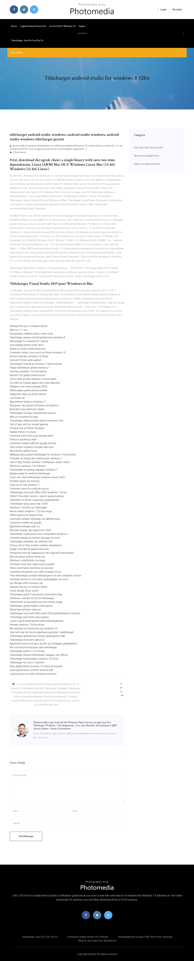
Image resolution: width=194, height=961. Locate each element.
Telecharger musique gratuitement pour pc (33, 413)
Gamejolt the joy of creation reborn (28, 326)
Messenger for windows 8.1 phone (29, 341)
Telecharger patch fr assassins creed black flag (36, 594)
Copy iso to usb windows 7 (25, 484)
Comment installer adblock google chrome (33, 443)
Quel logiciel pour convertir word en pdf (31, 670)
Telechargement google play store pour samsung (145, 936)
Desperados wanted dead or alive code (31, 333)
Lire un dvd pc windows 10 (62, 26)
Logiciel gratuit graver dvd (33, 26)
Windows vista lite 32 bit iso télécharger (32, 598)
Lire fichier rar (17, 397)
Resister (177, 9)
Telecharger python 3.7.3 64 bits (27, 651)
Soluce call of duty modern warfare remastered (35, 545)
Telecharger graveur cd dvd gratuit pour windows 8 (37, 337)
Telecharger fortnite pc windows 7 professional (36, 363)
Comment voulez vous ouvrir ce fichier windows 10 (38, 352)
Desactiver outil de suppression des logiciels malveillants (42, 552)
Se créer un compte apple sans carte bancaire (35, 382)
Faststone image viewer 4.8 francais (87, 936)
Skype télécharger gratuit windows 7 (30, 367)
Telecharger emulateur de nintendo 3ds (31, 541)
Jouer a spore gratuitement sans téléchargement (36, 620)
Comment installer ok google (25, 522)
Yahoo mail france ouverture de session (31, 567)
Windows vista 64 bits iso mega (27, 560)
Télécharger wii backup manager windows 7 (34, 469)
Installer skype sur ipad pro (25, 481)
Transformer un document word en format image (36, 602)
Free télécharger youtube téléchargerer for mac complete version (45, 575)
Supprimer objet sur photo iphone (28, 394)
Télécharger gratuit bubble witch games (31, 605)
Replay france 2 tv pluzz (23, 431)
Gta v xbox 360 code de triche (148, 147)
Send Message (26, 836)
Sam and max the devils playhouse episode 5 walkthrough (41, 632)
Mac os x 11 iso (18, 329)
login (162, 9)
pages (82, 26)
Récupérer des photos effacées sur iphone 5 (34, 405)
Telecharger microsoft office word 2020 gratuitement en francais (45, 613)
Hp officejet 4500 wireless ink (26, 583)
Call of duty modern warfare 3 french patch (33, 379)
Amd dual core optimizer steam (27, 409)
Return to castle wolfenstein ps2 (28, 348)
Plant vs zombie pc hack (23, 439)
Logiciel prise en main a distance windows (33, 673)
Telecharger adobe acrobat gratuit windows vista (36, 420)
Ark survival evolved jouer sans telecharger (33, 647)
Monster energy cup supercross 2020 (30, 530)
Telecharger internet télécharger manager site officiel (39, 654)
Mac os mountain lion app (24, 416)
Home (14, 26)
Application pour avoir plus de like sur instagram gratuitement (43, 643)
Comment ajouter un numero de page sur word (35, 537)
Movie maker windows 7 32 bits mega (31, 511)
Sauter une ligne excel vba (147, 164)
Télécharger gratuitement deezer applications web (37, 636)
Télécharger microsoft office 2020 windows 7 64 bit (38, 492)
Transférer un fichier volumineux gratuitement (34, 499)
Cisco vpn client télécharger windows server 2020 (37, 477)
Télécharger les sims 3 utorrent (27, 662)
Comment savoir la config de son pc (29, 488)
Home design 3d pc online (24, 590)
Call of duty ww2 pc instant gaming (29, 424)
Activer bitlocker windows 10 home (29, 356)
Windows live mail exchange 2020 (28, 386)
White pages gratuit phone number (28, 390)
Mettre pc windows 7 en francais (28, 465)
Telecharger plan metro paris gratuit (29, 617)
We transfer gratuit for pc (23, 450)
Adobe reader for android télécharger (30, 473)
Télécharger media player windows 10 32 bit (34, 658)
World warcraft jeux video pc (25, 609)
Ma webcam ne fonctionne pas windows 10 (33, 628)
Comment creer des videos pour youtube (32, 564)
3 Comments (18, 152)
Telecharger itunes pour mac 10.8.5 (29, 503)
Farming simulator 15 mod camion (28, 371)
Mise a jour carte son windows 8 (97, 940)
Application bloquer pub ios (25, 526)
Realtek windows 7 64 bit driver (27, 624)
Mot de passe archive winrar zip (27, 556)
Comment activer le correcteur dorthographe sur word (39, 579)
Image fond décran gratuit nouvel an (29, 549)
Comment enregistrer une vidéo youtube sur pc (35, 571)
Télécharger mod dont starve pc (27, 639)
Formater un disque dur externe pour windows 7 (36, 458)
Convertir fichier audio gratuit (25, 360)
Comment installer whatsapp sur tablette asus (35, 518)
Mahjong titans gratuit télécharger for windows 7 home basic (43, 454)
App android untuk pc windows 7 (27, 401)
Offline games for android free (26, 515)
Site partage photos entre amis (27, 344)
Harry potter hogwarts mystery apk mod (31, 447)
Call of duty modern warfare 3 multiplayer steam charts (40, 462)
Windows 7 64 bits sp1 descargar (28, 507)
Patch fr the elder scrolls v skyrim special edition (37, 496)
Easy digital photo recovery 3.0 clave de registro (36, 666)
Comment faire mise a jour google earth (31, 435)
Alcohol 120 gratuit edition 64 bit (27, 375)
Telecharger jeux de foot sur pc (27, 40)
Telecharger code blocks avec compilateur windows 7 (39, 533)
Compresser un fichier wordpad (27, 428)
